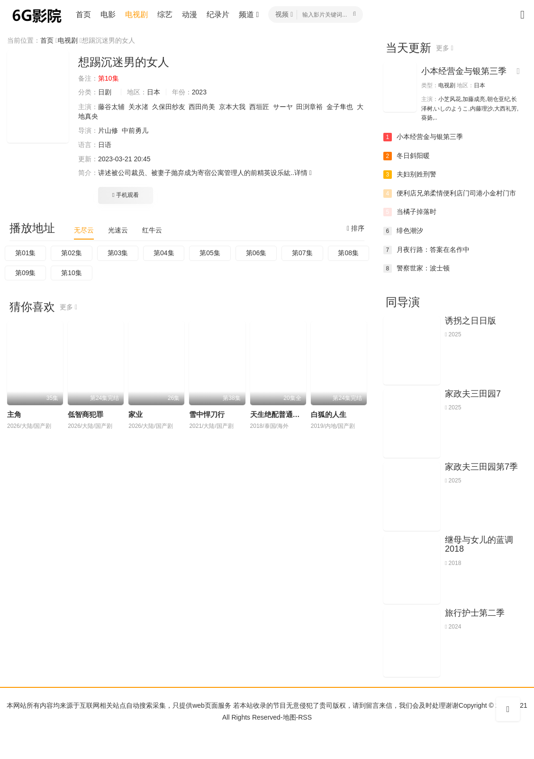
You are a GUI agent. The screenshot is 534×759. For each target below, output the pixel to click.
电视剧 (136, 14)
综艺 (164, 14)
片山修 (108, 130)
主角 (14, 414)
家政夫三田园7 (473, 393)
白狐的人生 (328, 414)
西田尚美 (202, 107)
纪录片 (218, 14)
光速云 (118, 230)
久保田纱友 (168, 107)
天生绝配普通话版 (278, 414)
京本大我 (232, 107)
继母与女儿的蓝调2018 (479, 544)
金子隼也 (339, 107)
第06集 (256, 253)
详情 (303, 172)
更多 (68, 307)
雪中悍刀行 (207, 414)
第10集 (71, 273)
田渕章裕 (309, 107)
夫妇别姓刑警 (409, 174)
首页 (83, 14)
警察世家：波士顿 (416, 268)
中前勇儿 (135, 130)
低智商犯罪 (85, 414)
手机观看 (125, 195)
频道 (249, 14)
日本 (153, 92)
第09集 (25, 273)
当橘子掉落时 (409, 212)
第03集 (118, 253)
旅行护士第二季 (475, 613)
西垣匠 (259, 107)
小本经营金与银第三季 (464, 71)
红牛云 (152, 230)
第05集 (209, 253)
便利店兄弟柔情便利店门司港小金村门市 (449, 193)
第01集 (25, 253)
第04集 (164, 253)
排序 (355, 228)
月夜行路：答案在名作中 (426, 250)
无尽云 (84, 230)
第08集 (348, 253)
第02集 (71, 253)
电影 (108, 14)
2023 (199, 92)
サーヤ (283, 107)
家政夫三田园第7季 (481, 467)
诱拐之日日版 (470, 320)
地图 (289, 717)
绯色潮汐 (403, 231)
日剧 (104, 92)
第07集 (302, 253)
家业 (135, 414)
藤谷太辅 (111, 107)
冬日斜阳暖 (406, 156)
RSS (305, 717)
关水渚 (138, 107)
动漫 (189, 14)
